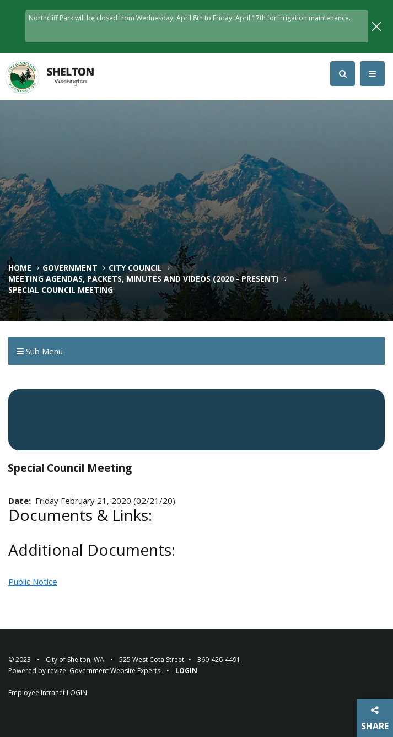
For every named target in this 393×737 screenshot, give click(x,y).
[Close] (376, 24)
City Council (135, 268)
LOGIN (77, 692)
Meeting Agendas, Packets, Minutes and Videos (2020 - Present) (143, 279)
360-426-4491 (218, 659)
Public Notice (32, 581)
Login (186, 670)
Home (19, 268)
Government (70, 268)
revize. (57, 670)
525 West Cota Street (151, 659)
